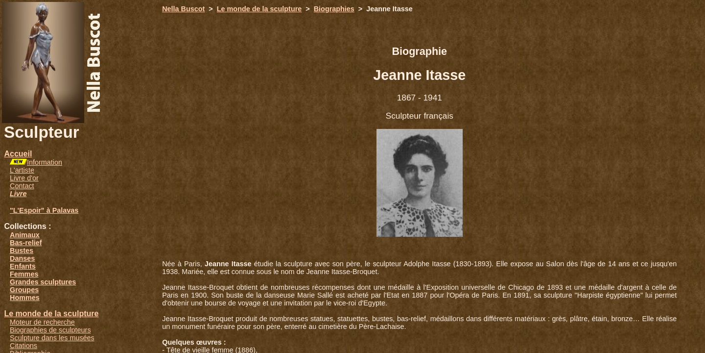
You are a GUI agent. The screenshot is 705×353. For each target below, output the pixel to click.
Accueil (18, 154)
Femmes (24, 274)
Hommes (25, 298)
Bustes (21, 250)
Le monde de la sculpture (51, 313)
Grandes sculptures (43, 282)
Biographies (334, 9)
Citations (23, 346)
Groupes (24, 290)
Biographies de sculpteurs (50, 330)
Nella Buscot (183, 9)
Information (44, 162)
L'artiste (22, 170)
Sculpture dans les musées (52, 338)
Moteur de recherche (42, 322)
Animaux (25, 235)
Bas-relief (26, 243)
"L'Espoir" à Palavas (44, 210)
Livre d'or (24, 178)
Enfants (23, 266)
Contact (22, 186)
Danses (22, 258)
